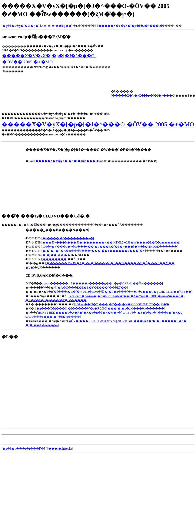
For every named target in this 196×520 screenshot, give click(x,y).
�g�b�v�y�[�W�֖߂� (20, 25)
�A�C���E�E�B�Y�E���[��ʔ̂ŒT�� (92, 287)
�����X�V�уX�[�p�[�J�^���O (129, 25)
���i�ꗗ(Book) (60, 448)
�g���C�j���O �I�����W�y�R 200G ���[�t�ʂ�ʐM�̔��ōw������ (100, 308)
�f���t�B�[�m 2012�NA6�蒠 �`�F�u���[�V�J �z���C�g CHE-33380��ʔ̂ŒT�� (122, 291)
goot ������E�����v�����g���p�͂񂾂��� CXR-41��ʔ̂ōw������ (103, 283)
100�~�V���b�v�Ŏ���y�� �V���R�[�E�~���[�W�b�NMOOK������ (109, 246)
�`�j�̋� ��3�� (56, 255)
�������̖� (54, 259)
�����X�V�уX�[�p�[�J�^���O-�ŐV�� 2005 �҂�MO (98, 124)
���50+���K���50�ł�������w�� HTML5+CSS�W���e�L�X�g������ (111, 242)
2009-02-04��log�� (56, 25)
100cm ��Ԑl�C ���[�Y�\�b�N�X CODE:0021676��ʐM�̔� (122, 304)
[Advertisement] (33, 369)
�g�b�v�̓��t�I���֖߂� (23, 448)
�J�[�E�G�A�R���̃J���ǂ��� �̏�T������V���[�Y (93, 250)
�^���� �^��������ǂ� (67, 238)
